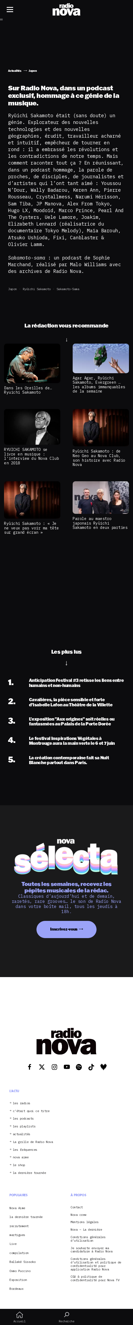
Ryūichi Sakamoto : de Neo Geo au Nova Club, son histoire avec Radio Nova (99, 457)
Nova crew (78, 1215)
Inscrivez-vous (63, 929)
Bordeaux (16, 1289)
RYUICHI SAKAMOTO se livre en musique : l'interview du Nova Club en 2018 (31, 456)
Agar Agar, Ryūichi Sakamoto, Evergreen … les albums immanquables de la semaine (99, 384)
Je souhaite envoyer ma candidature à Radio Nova (91, 1249)
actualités (21, 1134)
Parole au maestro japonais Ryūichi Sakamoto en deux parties (100, 523)
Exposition (18, 1280)
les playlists (24, 1126)
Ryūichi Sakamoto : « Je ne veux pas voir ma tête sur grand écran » (31, 528)
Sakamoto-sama (68, 289)
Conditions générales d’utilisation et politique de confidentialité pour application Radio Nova (96, 1264)
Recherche (66, 1317)
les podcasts (23, 1118)
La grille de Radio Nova (33, 1142)
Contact (77, 1207)
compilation (19, 1253)
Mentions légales (84, 1222)
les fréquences (25, 1150)
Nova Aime (17, 1208)
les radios (21, 1103)
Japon (12, 289)
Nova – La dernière (86, 1229)
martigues (17, 1235)
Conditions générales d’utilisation (88, 1238)
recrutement (19, 1226)
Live (12, 1244)
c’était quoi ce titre (31, 1111)
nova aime (21, 1157)
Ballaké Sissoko (22, 1262)
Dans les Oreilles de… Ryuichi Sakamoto (28, 390)
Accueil (19, 1317)
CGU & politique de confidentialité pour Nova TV (95, 1278)
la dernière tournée (29, 1173)
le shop (19, 1165)
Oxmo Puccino (19, 1271)
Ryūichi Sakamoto (37, 289)
